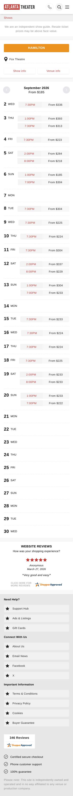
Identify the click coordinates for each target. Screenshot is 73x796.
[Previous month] (6, 89)
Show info (19, 70)
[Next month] (66, 89)
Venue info (53, 70)
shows (8, 17)
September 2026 (36, 90)
